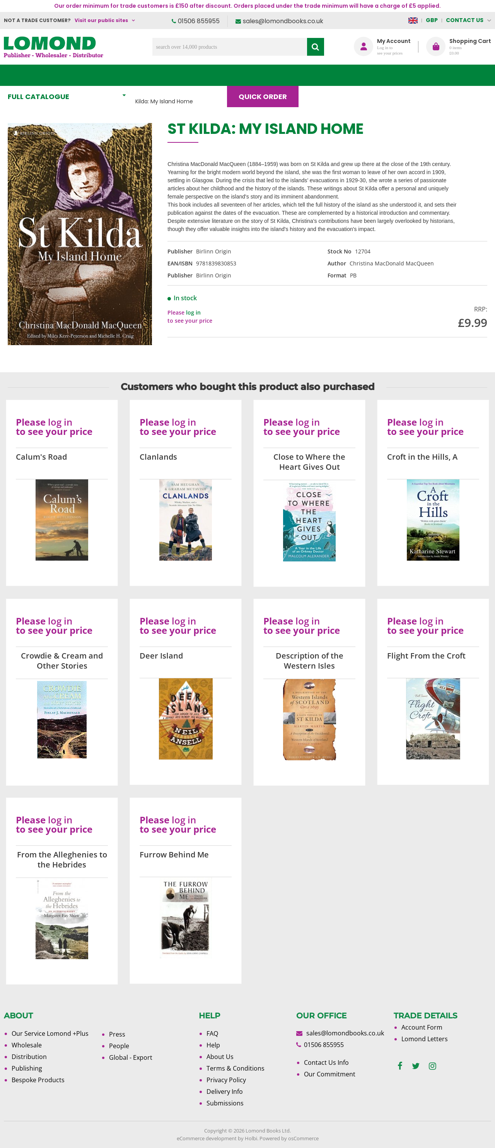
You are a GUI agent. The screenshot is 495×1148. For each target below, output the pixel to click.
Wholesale (27, 1045)
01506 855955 (199, 21)
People (119, 1046)
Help (213, 1045)
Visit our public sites (101, 20)
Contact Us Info (326, 1062)
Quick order (266, 75)
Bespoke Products (38, 1080)
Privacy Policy (226, 1080)
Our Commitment (329, 1074)
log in (193, 312)
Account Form (421, 1027)
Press (117, 1034)
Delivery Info (225, 1091)
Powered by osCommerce (289, 1138)
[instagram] (432, 1066)
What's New (172, 75)
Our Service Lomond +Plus (50, 1033)
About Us (375, 75)
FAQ (212, 1033)
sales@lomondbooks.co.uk (283, 21)
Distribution (29, 1056)
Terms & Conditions (236, 1068)
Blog (323, 75)
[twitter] (416, 1066)
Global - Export (130, 1057)
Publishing (27, 1068)
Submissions (225, 1103)
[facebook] (400, 1066)
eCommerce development (207, 1138)
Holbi (251, 1138)
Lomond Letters (424, 1039)
